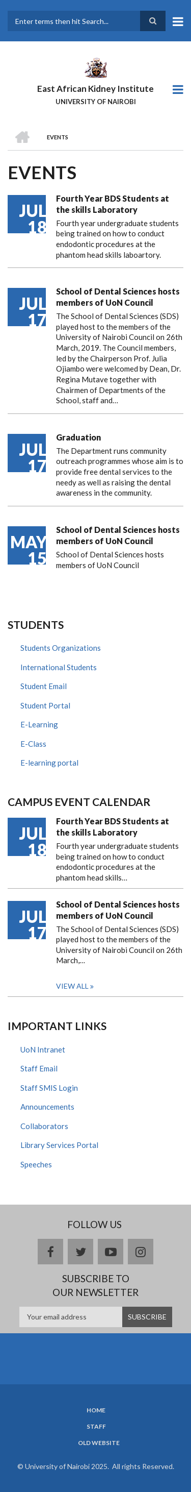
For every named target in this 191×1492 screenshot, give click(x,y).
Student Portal (45, 705)
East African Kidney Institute (95, 88)
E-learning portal (49, 762)
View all (72, 986)
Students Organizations (60, 647)
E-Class (33, 743)
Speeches (36, 1164)
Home (96, 1410)
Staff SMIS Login (49, 1087)
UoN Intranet (42, 1049)
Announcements (47, 1106)
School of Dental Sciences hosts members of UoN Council (118, 296)
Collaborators (44, 1126)
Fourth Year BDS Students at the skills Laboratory (112, 203)
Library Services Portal (59, 1144)
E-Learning (39, 724)
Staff (96, 1427)
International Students (58, 667)
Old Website (99, 1443)
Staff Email (39, 1068)
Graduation (78, 437)
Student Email (43, 686)
